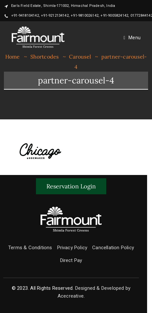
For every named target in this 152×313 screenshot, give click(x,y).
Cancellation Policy (113, 248)
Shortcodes (44, 56)
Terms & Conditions (30, 248)
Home (12, 56)
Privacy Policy (72, 248)
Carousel (80, 56)
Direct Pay (71, 260)
